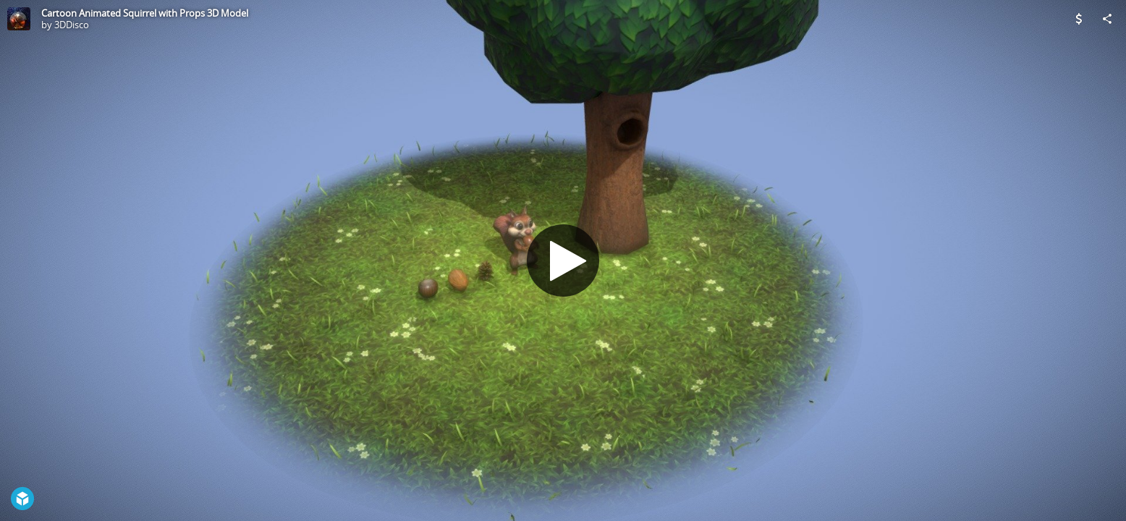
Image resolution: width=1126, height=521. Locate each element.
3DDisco (71, 24)
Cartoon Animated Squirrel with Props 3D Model (144, 13)
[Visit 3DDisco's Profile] (18, 18)
